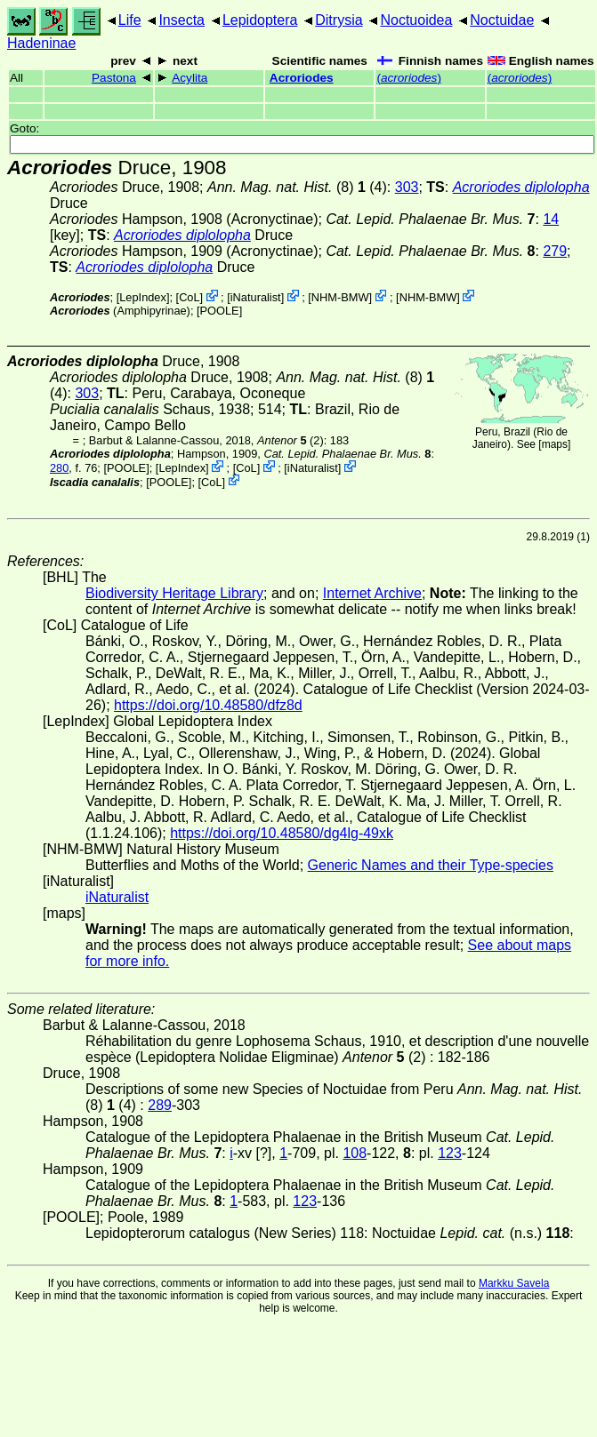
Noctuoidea (416, 20)
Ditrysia (338, 20)
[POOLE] (219, 310)
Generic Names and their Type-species (430, 865)
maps (555, 444)
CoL (189, 297)
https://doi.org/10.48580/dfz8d (208, 705)
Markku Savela (514, 1283)
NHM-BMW (340, 297)
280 (59, 468)
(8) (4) (297, 187)
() (408, 77)
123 (450, 1153)
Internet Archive (372, 593)
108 (355, 1153)
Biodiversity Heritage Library (174, 593)
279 (555, 251)
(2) (290, 440)
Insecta (181, 20)
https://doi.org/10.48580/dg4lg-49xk (281, 833)
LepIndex (142, 297)
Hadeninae (41, 43)
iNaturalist (255, 297)
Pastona (114, 77)
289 (160, 1105)
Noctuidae (502, 20)
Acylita (189, 77)
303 (407, 187)
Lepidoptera (260, 20)
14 (551, 219)
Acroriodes (302, 77)
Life (129, 20)
